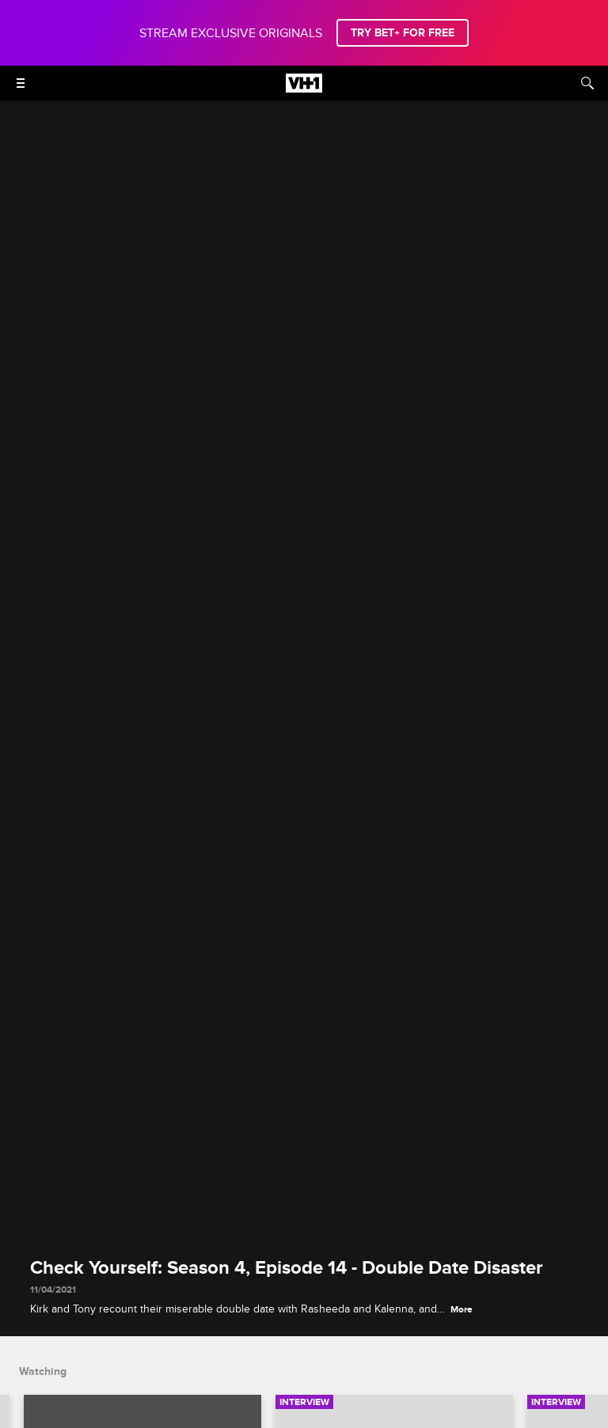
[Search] (587, 83)
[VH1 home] (304, 89)
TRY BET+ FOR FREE (402, 33)
